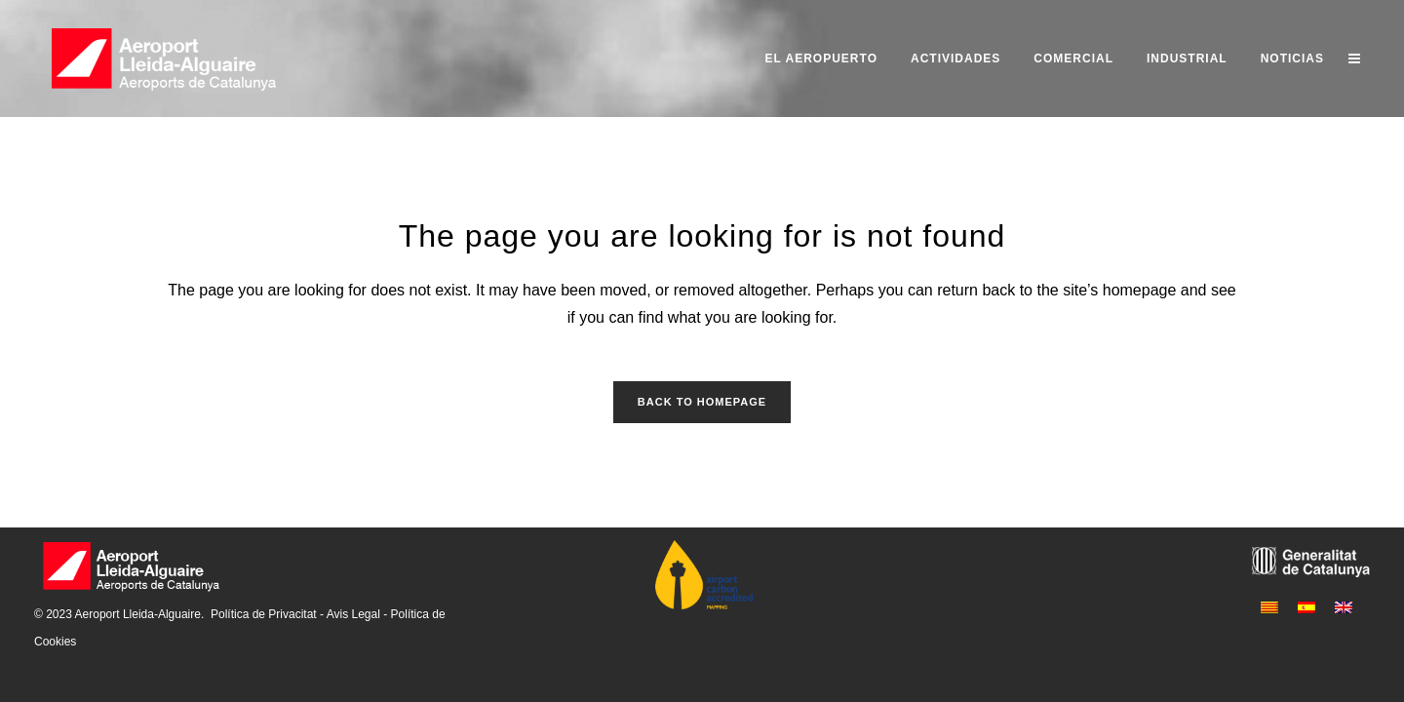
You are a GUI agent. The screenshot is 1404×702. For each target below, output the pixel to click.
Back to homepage (702, 402)
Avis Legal (353, 614)
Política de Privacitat (264, 614)
